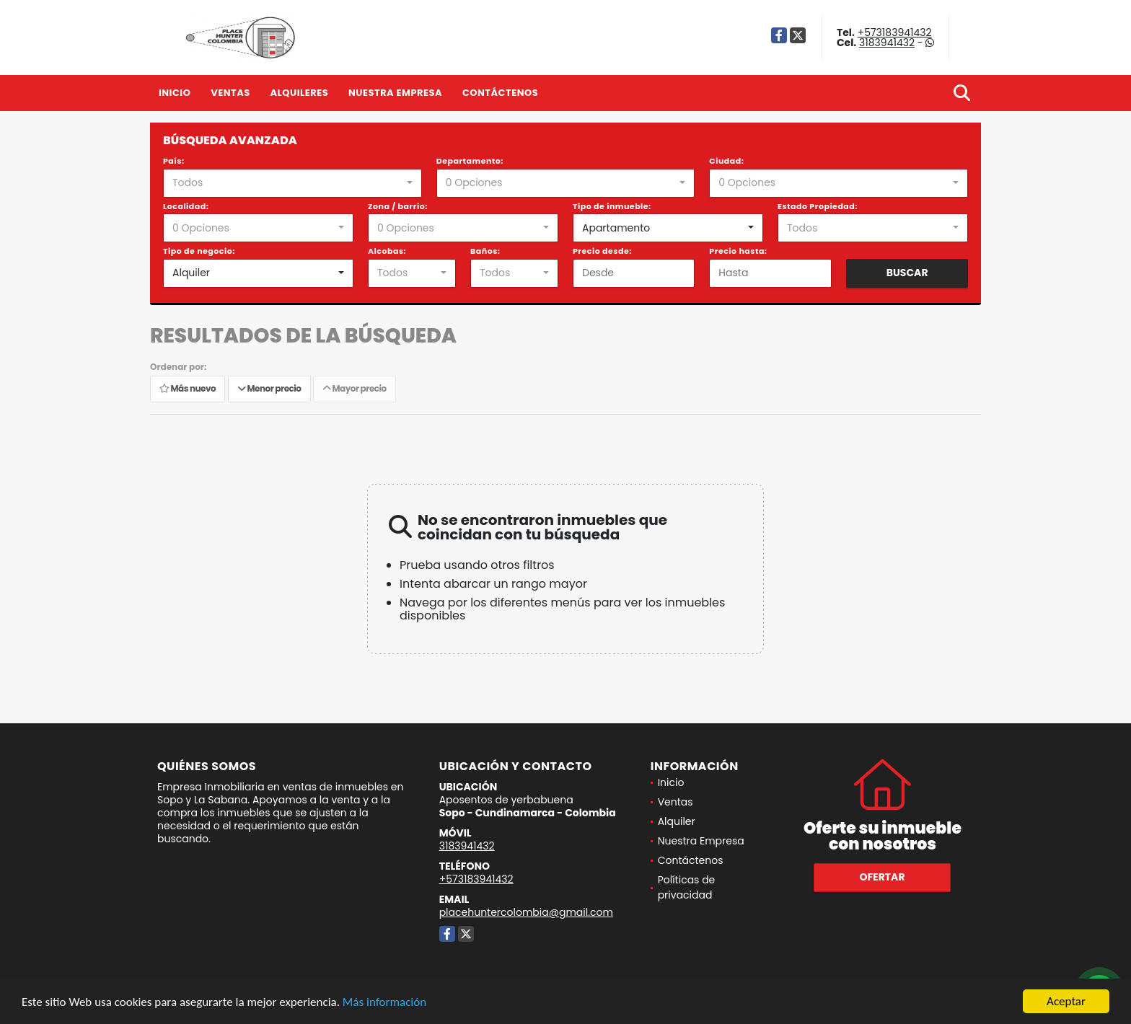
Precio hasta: (738, 251)
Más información (384, 1002)
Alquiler (676, 821)
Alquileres (299, 93)
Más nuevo (187, 389)
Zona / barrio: (398, 206)
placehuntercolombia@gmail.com (526, 912)
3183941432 (887, 42)
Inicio (174, 93)
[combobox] (292, 183)
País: (174, 161)
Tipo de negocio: (199, 251)
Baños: (485, 251)
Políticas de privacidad (687, 887)
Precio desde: (602, 251)
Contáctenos (500, 93)
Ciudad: (726, 161)
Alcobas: (387, 251)
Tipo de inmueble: (612, 206)
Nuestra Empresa (395, 93)
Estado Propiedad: (818, 206)
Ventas (230, 93)
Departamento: (469, 161)
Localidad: (185, 206)
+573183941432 (895, 32)
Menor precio (269, 389)
